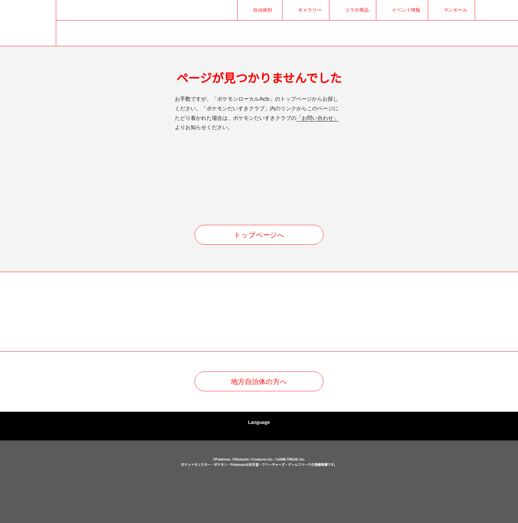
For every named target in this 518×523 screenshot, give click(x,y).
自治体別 (262, 10)
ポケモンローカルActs (126, 482)
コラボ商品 (357, 10)
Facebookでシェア (496, 10)
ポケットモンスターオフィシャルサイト (219, 491)
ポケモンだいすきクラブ (299, 491)
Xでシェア (485, 10)
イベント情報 (406, 10)
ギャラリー (310, 10)
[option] (108, 312)
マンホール (455, 10)
